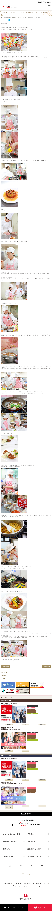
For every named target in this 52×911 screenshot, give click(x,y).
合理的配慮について (40, 883)
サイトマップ (35, 886)
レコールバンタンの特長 (11, 834)
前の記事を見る (47, 666)
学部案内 (30, 834)
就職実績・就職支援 (10, 842)
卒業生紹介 (6, 849)
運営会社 (7, 883)
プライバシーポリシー (20, 886)
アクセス (26, 874)
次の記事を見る (6, 666)
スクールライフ (33, 842)
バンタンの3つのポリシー (21, 883)
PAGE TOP (26, 814)
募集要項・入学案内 (34, 849)
